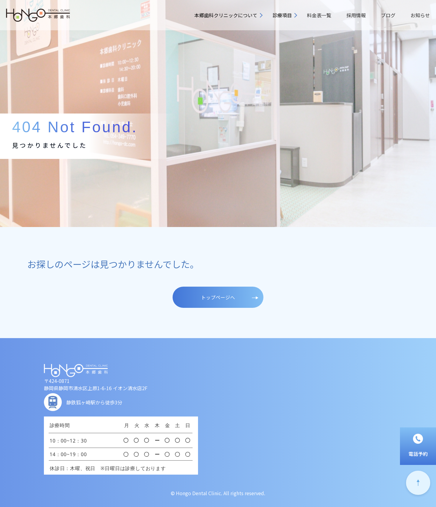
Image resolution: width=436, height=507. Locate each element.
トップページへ (218, 297)
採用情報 (356, 15)
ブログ (388, 15)
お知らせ (420, 15)
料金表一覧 (319, 15)
